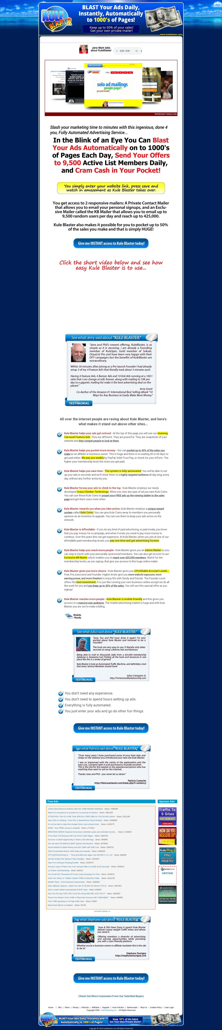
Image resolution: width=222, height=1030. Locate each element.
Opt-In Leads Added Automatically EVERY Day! (68, 890)
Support (118, 40)
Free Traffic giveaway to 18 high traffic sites (66, 901)
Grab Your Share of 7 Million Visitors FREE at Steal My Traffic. (74, 878)
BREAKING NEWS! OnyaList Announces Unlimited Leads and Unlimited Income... (82, 832)
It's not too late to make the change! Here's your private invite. (73, 824)
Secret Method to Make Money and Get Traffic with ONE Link (73, 847)
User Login (148, 40)
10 (106, 911)
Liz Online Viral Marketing (58, 870)
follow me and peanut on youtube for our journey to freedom (73, 813)
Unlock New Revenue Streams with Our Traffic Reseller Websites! (75, 809)
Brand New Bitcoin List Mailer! (60, 905)
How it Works (104, 40)
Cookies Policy (133, 40)
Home (74, 40)
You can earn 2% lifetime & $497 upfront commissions (70, 843)
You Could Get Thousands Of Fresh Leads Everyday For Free (74, 874)
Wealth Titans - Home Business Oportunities (66, 882)
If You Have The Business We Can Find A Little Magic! (70, 836)
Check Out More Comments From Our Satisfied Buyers (111, 996)
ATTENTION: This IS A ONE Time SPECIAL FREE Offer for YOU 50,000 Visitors (81, 816)
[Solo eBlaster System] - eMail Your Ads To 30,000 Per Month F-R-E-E (77, 886)
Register (89, 40)
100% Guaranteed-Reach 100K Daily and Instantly (69, 851)
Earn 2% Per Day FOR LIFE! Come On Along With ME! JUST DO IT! (76, 893)
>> (109, 911)
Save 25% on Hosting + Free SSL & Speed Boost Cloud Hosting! (75, 820)
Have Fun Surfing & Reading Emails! (63, 863)
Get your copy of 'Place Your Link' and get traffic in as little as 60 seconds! (79, 866)
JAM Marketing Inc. (109, 1010)
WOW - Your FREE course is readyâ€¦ (64, 828)
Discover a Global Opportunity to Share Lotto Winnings (71, 840)
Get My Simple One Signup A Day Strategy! (66, 859)
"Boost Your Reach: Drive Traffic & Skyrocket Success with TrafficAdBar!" (78, 897)
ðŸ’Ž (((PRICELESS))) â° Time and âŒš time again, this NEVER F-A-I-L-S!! (80, 855)
